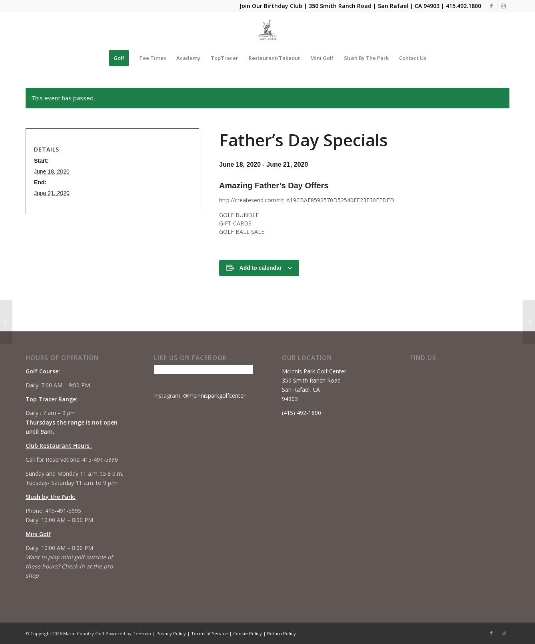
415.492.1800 (463, 6)
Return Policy (281, 633)
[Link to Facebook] (491, 6)
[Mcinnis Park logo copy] (267, 30)
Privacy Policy (171, 633)
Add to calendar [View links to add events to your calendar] (261, 268)
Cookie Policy (247, 633)
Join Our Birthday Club (271, 6)
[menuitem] (119, 58)
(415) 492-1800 (301, 413)
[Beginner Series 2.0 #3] (6, 322)
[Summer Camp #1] (529, 322)
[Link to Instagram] (503, 6)
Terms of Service (209, 633)
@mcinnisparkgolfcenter (214, 395)
